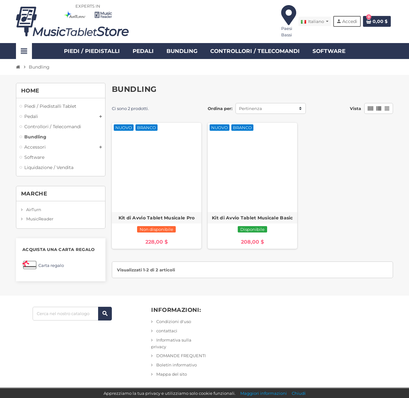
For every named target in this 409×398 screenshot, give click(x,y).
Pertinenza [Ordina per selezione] (250, 108)
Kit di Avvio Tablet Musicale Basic (252, 218)
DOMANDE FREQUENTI (180, 355)
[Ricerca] (72, 314)
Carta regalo (51, 265)
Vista (355, 108)
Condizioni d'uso (173, 321)
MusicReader (39, 218)
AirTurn (33, 209)
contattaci (166, 330)
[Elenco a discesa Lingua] (314, 21)
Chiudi (299, 393)
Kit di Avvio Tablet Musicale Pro (157, 218)
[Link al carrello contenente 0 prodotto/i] (377, 21)
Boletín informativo (176, 364)
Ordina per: (220, 108)
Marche (34, 193)
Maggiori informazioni (263, 393)
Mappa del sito (171, 374)
